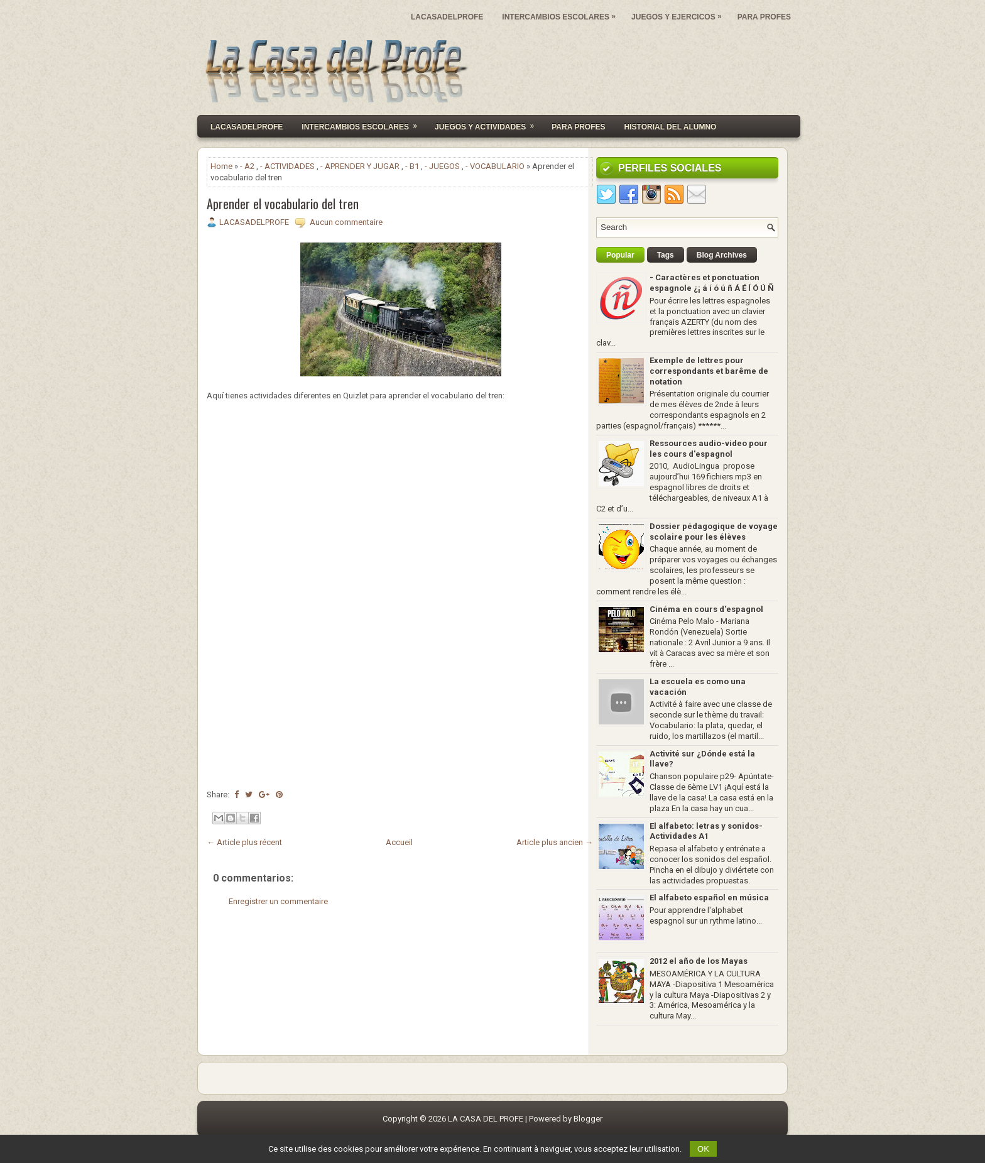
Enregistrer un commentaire (278, 901)
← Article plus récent (244, 842)
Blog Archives (722, 255)
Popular (620, 255)
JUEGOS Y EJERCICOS (679, 13)
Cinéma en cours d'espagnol (706, 609)
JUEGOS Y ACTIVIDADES (488, 123)
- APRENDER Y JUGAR (360, 166)
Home (221, 166)
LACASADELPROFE (447, 17)
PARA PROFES (764, 17)
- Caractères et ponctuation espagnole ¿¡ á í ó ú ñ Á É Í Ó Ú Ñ (712, 283)
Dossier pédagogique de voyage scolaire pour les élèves (714, 531)
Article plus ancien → (554, 842)
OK (703, 1149)
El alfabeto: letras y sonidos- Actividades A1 (706, 831)
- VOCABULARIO (495, 166)
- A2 (247, 166)
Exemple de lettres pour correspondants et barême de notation (709, 371)
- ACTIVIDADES (287, 166)
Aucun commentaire (346, 222)
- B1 (412, 166)
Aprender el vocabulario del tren (283, 203)
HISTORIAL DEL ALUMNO (670, 127)
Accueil (399, 842)
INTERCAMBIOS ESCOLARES (562, 13)
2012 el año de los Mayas (699, 961)
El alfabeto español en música (709, 897)
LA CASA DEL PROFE (485, 1118)
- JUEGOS (442, 166)
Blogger (588, 1118)
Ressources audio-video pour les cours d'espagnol (709, 449)
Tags (665, 255)
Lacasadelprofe (246, 127)
